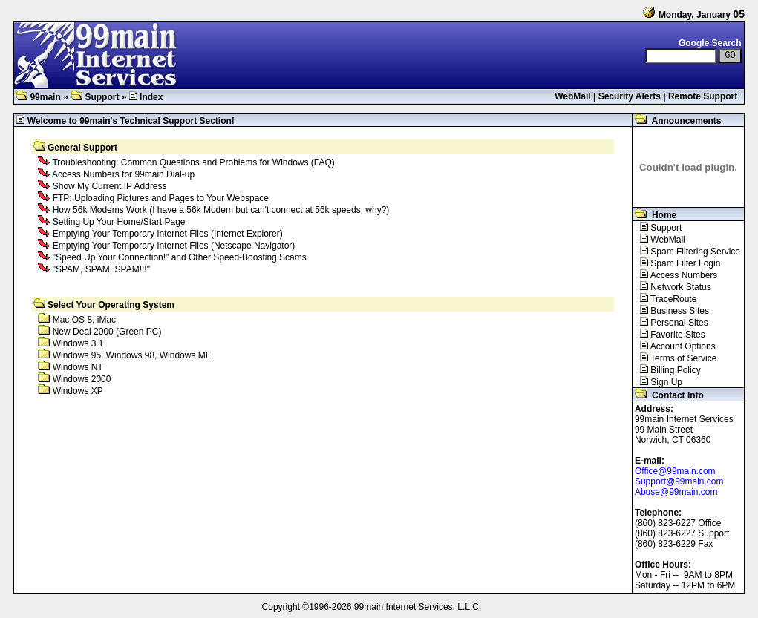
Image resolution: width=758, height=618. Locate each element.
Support (95, 97)
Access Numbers (675, 275)
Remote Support (702, 96)
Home (654, 215)
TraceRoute (664, 299)
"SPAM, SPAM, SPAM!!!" (101, 269)
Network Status (672, 287)
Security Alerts (629, 96)
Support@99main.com (679, 481)
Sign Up (657, 382)
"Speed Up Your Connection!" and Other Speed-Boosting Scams (180, 257)
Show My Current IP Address (110, 186)
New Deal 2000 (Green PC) (107, 331)
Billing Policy (667, 370)
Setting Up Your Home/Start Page (119, 222)
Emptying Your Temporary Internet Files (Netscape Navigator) (174, 245)
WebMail (572, 96)
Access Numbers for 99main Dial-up (123, 174)
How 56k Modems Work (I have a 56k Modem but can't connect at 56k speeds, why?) (221, 210)
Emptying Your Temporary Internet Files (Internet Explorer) (168, 234)
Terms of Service (675, 358)
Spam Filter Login (676, 263)
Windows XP (78, 391)
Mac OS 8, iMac (84, 320)
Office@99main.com (675, 471)
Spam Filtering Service (686, 251)
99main (38, 97)
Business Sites (671, 311)
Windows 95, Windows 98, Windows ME (132, 355)
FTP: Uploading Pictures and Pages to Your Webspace (161, 198)
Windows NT (78, 367)
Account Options (674, 346)
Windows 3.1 (78, 343)
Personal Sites (670, 323)
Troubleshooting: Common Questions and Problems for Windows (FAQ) (193, 162)
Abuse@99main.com (676, 492)
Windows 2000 (82, 379)
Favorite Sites (669, 334)
